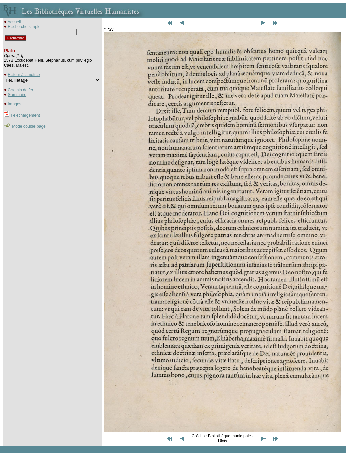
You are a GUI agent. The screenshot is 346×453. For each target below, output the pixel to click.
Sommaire (17, 94)
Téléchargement (25, 115)
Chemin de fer (20, 89)
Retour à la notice (24, 74)
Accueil (14, 22)
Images (14, 104)
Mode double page (28, 126)
